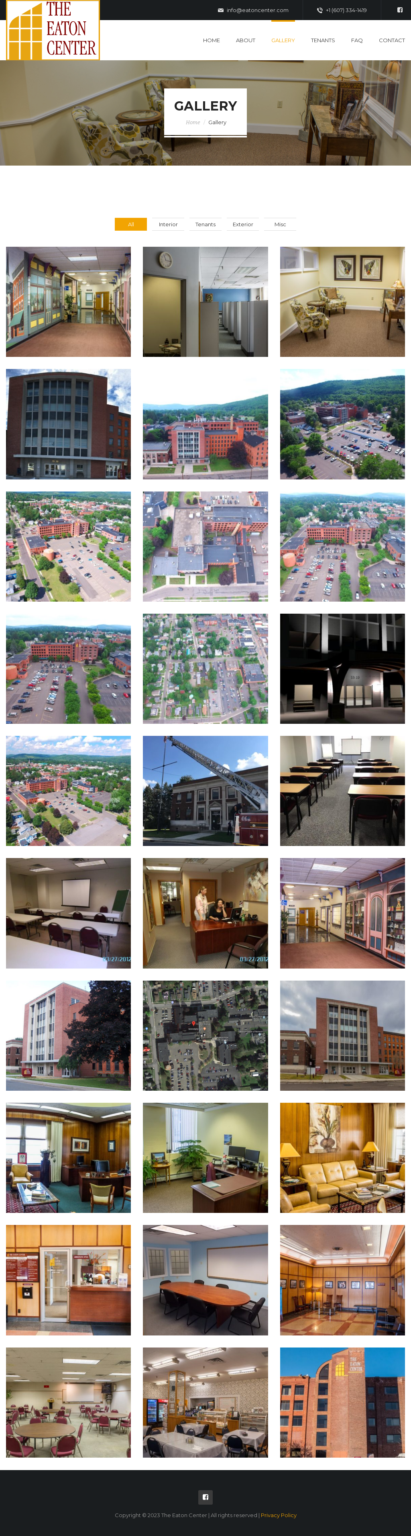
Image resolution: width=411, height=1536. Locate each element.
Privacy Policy (279, 1515)
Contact (392, 40)
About (245, 40)
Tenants (323, 40)
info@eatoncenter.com (253, 10)
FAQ (357, 40)
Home (211, 40)
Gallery (283, 40)
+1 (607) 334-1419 (342, 10)
